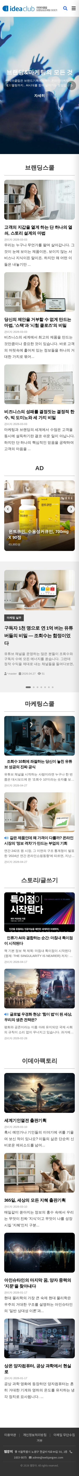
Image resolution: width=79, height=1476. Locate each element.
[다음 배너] (71, 509)
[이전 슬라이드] (7, 85)
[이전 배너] (8, 509)
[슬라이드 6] (49, 687)
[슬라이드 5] (45, 687)
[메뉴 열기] (73, 8)
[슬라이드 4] (41, 687)
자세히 (39, 96)
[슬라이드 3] (37, 687)
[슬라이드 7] (53, 687)
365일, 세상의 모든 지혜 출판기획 (35, 1200)
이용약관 (10, 1435)
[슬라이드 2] (34, 687)
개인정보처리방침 (35, 1435)
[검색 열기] (65, 8)
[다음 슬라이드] (71, 85)
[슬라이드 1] (28, 687)
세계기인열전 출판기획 (25, 1120)
